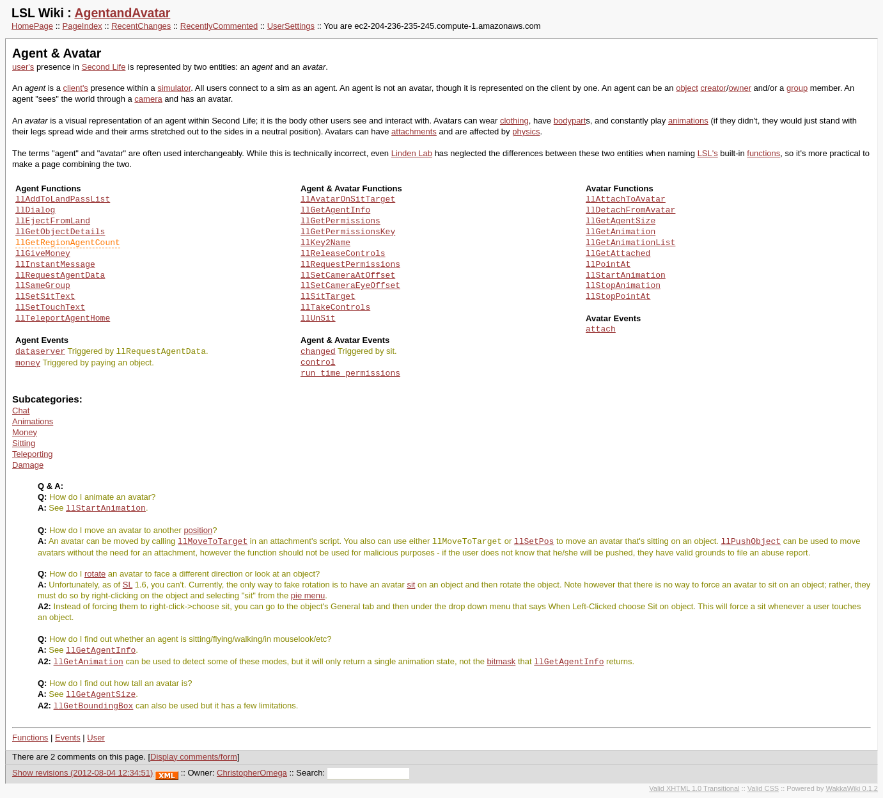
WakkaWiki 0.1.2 (851, 788)
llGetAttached (618, 254)
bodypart (570, 120)
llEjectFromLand (52, 221)
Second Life (104, 67)
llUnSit (318, 318)
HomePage (32, 26)
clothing (514, 120)
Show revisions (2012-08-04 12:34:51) (82, 773)
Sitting (23, 443)
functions (763, 153)
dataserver (40, 351)
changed (318, 351)
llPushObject (751, 541)
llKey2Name (325, 243)
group (797, 88)
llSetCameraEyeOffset (350, 286)
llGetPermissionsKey (348, 232)
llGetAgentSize (620, 221)
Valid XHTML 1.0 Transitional (694, 788)
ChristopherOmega (252, 773)
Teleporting (32, 454)
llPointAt (608, 265)
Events (68, 737)
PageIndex (82, 26)
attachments (414, 131)
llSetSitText (45, 297)
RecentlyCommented (219, 26)
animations (688, 120)
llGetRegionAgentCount (67, 243)
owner (740, 88)
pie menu (308, 595)
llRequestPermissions (350, 265)
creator (713, 88)
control (318, 363)
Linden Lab (411, 153)
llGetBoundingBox (94, 706)
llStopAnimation (623, 286)
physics (526, 131)
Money (24, 432)
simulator (174, 88)
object (687, 88)
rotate (94, 574)
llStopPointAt (618, 297)
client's (75, 88)
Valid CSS (763, 788)
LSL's (708, 153)
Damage (27, 465)
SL (127, 584)
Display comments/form (193, 757)
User (95, 737)
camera (148, 99)
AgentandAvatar (122, 13)
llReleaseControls (343, 254)
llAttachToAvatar (626, 199)
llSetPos (534, 541)
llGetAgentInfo (335, 210)
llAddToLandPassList (62, 199)
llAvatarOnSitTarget (348, 199)
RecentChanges (141, 26)
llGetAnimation (620, 232)
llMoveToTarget (212, 541)
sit (411, 584)
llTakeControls (335, 308)
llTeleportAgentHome (62, 318)
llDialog (35, 210)
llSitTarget (328, 297)
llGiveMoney (42, 254)
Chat (20, 410)
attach (601, 329)
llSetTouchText (50, 308)
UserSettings (291, 26)
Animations (32, 421)
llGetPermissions (340, 221)
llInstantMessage (55, 265)
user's (23, 67)
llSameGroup (42, 286)
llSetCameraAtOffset (348, 276)
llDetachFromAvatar (630, 210)
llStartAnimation (626, 276)
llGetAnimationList (630, 243)
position (198, 530)
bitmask (501, 662)
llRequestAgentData (60, 276)
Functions (30, 737)
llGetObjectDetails (60, 232)
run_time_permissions (350, 373)
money (27, 363)
